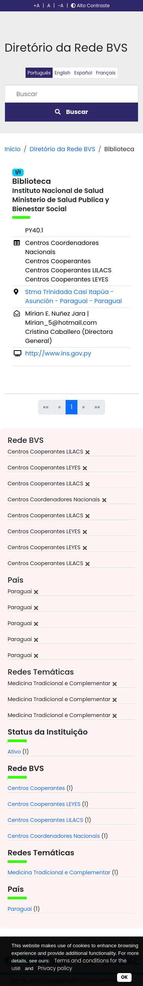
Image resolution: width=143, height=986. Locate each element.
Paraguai (20, 909)
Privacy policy (55, 968)
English (63, 73)
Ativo (14, 751)
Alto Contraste (90, 5)
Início (13, 149)
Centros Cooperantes (36, 788)
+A (37, 5)
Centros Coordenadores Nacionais (54, 836)
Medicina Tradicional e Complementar (59, 872)
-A (61, 5)
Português (39, 73)
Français (106, 73)
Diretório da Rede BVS (62, 149)
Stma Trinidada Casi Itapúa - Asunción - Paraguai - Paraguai (73, 296)
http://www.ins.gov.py (58, 353)
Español (83, 73)
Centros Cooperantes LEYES (44, 804)
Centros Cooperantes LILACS (45, 820)
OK (124, 977)
